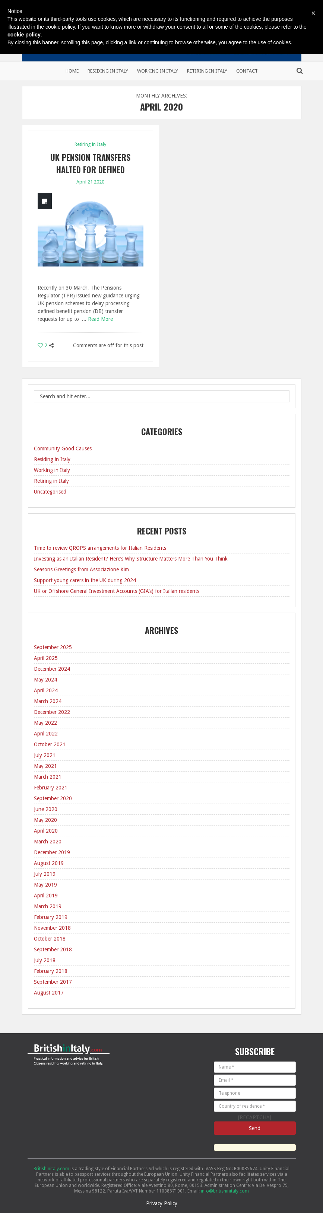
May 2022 (45, 723)
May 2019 (45, 885)
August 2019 (49, 863)
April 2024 (46, 690)
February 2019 (50, 917)
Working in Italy (157, 71)
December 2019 (52, 852)
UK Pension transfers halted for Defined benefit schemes (90, 169)
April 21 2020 (90, 182)
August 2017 (49, 993)
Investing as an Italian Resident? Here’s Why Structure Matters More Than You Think (131, 559)
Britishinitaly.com (51, 1168)
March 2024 (47, 701)
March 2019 (47, 906)
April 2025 (46, 658)
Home (72, 71)
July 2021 (45, 755)
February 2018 (50, 971)
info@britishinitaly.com (225, 1191)
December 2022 (52, 712)
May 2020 (45, 820)
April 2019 (46, 895)
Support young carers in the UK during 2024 (85, 580)
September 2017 (53, 982)
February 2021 (50, 788)
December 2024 (52, 669)
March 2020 (47, 842)
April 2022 (46, 734)
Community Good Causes (63, 448)
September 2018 (53, 949)
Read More (100, 319)
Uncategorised (50, 492)
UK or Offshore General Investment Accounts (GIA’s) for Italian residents (116, 591)
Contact (247, 71)
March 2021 (47, 777)
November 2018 (52, 928)
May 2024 (45, 680)
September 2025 (53, 647)
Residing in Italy (108, 71)
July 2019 (45, 874)
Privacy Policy (161, 1203)
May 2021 (45, 766)
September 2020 (53, 798)
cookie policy (24, 35)
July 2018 (45, 960)
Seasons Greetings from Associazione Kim (81, 569)
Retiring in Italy (207, 71)
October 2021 (50, 744)
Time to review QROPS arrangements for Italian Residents (100, 548)
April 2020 (46, 831)
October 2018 (50, 939)
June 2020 (45, 809)
